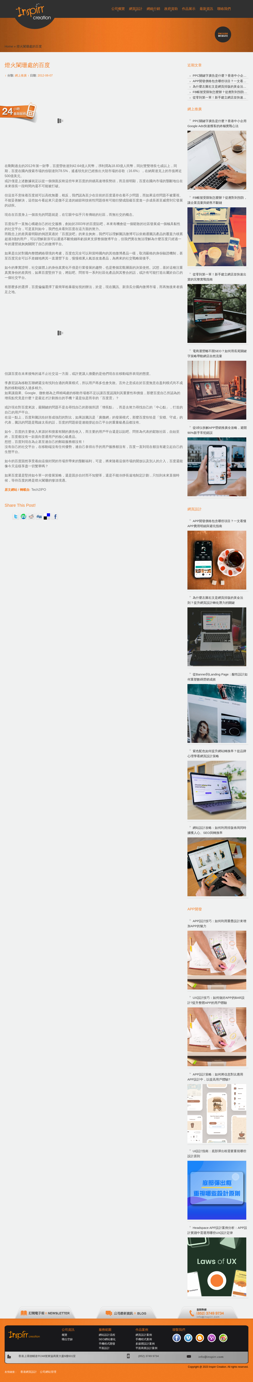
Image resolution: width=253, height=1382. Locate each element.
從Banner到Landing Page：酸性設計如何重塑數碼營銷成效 (217, 677)
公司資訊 (68, 1329)
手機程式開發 (107, 1343)
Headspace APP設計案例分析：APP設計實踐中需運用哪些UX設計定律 (217, 1230)
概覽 (64, 1334)
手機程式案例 (144, 1339)
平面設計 (104, 1348)
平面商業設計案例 (146, 1348)
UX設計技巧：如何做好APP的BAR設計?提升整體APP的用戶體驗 (216, 1000)
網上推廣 (21, 75)
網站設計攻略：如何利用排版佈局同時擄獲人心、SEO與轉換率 (216, 830)
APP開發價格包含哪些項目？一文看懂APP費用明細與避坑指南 (216, 523)
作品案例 (142, 1329)
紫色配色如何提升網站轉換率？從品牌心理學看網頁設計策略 (216, 753)
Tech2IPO (38, 489)
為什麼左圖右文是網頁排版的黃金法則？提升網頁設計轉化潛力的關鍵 (215, 600)
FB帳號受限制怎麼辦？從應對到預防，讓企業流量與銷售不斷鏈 (217, 200)
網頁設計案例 (144, 1334)
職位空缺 (67, 1339)
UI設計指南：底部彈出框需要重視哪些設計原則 (216, 1153)
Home (9, 46)
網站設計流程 (107, 1334)
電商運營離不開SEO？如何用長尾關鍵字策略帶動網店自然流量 (217, 353)
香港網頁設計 (28, 1371)
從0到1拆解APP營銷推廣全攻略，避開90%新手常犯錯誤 (217, 430)
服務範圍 (105, 1329)
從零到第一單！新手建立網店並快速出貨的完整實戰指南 (216, 276)
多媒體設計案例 (145, 1343)
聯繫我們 (179, 1329)
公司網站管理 (48, 1371)
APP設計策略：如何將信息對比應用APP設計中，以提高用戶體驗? (215, 1077)
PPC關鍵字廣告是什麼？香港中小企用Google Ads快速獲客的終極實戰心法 (216, 123)
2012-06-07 (45, 75)
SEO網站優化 (107, 1339)
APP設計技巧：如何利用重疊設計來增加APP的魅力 (216, 923)
